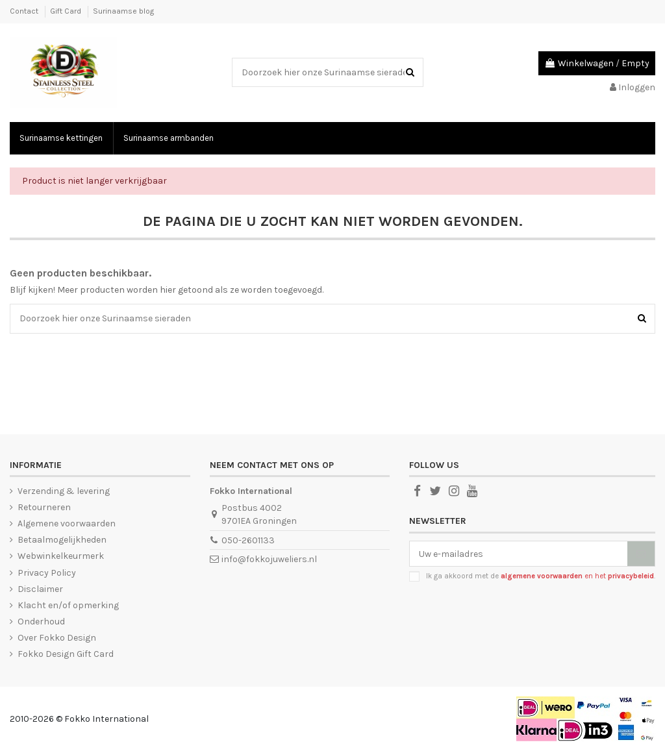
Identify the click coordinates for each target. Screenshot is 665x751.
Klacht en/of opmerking (68, 605)
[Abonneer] (641, 553)
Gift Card (66, 11)
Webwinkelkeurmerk (61, 555)
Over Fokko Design (57, 637)
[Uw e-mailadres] (518, 553)
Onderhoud (41, 621)
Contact (25, 11)
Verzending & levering (64, 491)
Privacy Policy (47, 572)
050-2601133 (248, 540)
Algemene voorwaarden (67, 523)
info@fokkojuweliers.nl (269, 559)
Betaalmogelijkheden (62, 539)
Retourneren (44, 507)
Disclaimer (40, 589)
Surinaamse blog (123, 11)
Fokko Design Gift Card (66, 653)
